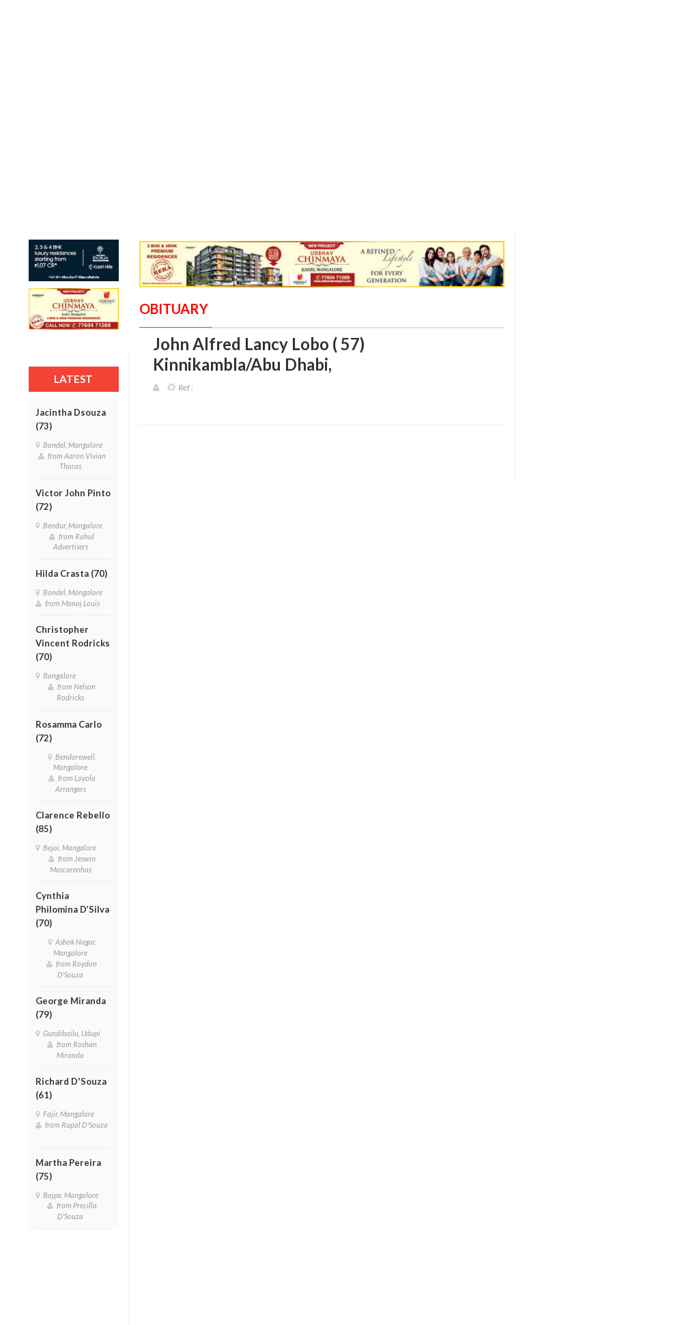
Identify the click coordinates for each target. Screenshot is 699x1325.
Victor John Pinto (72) (73, 499)
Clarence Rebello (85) (72, 822)
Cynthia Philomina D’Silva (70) (72, 909)
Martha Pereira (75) (68, 1169)
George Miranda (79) (70, 1007)
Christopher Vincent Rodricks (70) (72, 643)
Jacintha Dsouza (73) (70, 419)
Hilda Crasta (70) (71, 573)
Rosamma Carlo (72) (68, 731)
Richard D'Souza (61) (70, 1088)
